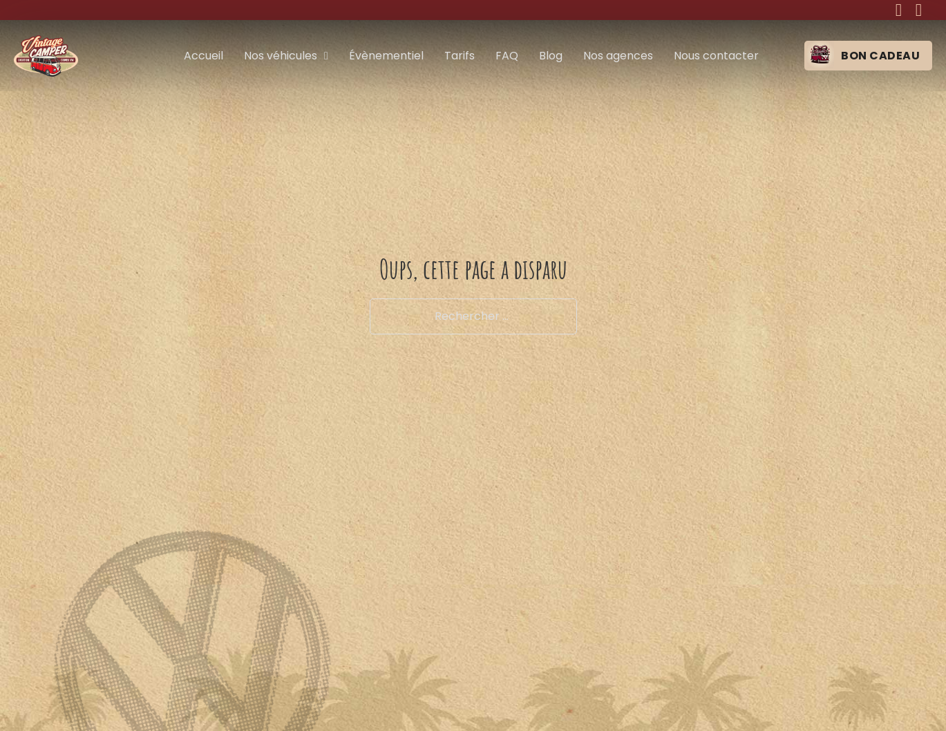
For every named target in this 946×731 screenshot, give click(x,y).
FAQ (506, 56)
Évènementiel (386, 56)
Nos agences (618, 56)
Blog (550, 56)
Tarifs (459, 56)
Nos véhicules (280, 56)
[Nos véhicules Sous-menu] (326, 55)
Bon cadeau (880, 56)
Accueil (203, 56)
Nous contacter (716, 56)
